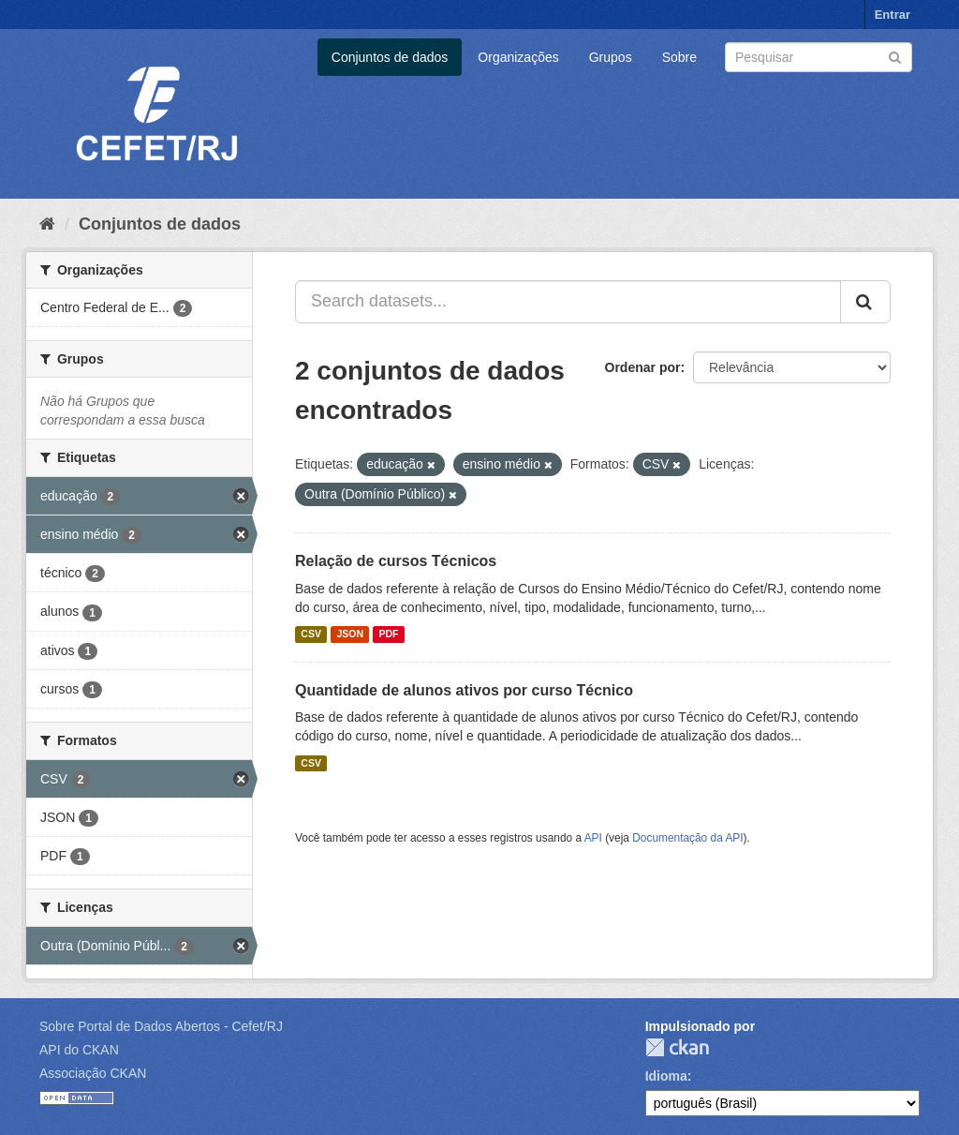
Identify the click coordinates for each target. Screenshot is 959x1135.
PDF (388, 634)
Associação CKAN (92, 1073)
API (593, 837)
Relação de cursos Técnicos (395, 561)
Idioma (666, 1075)
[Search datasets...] (568, 301)
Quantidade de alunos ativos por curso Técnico (464, 690)
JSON (349, 634)
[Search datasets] (818, 57)
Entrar (892, 14)
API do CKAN (79, 1049)
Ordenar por (643, 367)
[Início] (47, 224)
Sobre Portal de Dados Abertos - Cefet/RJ (161, 1026)
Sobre (679, 57)
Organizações (518, 57)
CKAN (677, 1047)
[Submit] (895, 56)
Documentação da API (687, 837)
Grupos (610, 57)
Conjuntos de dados (390, 57)
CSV (311, 634)
